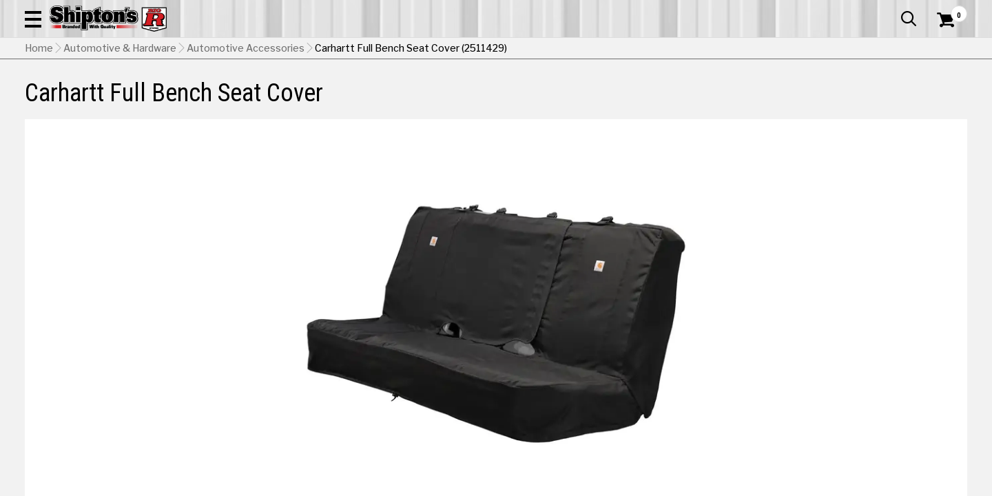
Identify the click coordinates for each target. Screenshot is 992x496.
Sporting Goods (869, 101)
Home (39, 134)
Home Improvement (560, 101)
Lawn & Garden (676, 101)
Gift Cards (829, 10)
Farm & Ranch (354, 101)
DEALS (941, 101)
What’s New (890, 10)
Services (948, 10)
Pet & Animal (770, 101)
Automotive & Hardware (237, 101)
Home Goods (448, 101)
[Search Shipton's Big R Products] (449, 49)
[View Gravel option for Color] (898, 365)
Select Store (870, 430)
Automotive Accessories (245, 134)
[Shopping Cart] (943, 49)
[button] (543, 49)
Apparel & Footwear (98, 101)
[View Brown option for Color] (804, 365)
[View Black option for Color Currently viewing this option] (710, 365)
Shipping (717, 430)
